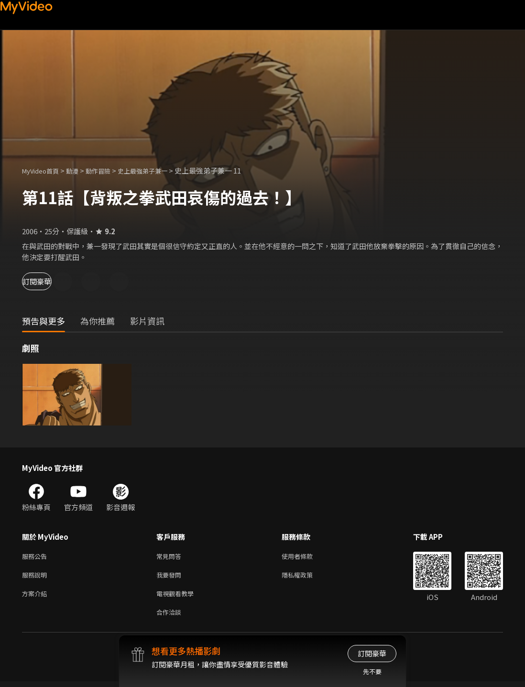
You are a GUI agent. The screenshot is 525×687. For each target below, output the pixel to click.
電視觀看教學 (177, 597)
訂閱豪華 (48, 281)
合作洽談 (170, 617)
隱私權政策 (305, 577)
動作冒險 (108, 170)
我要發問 (170, 577)
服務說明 (36, 577)
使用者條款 (305, 557)
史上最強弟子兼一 (158, 170)
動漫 (80, 170)
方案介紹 (36, 597)
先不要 (372, 671)
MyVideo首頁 (44, 170)
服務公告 (36, 557)
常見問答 (170, 557)
